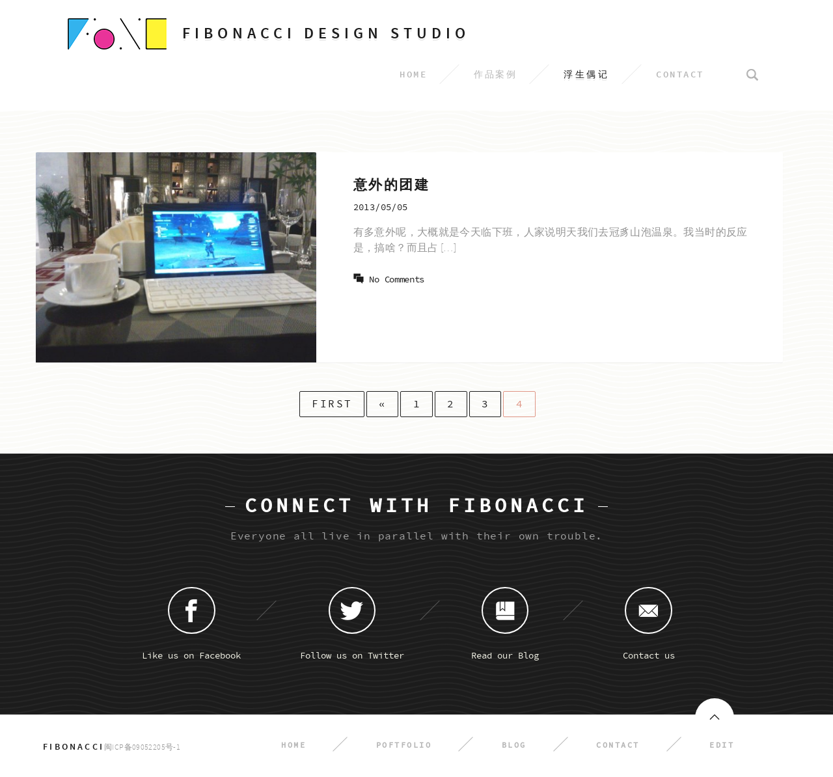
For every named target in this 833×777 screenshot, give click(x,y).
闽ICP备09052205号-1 (142, 747)
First (332, 404)
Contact (618, 745)
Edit (721, 745)
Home (293, 745)
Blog (514, 745)
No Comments (396, 279)
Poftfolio (404, 745)
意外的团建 (391, 185)
